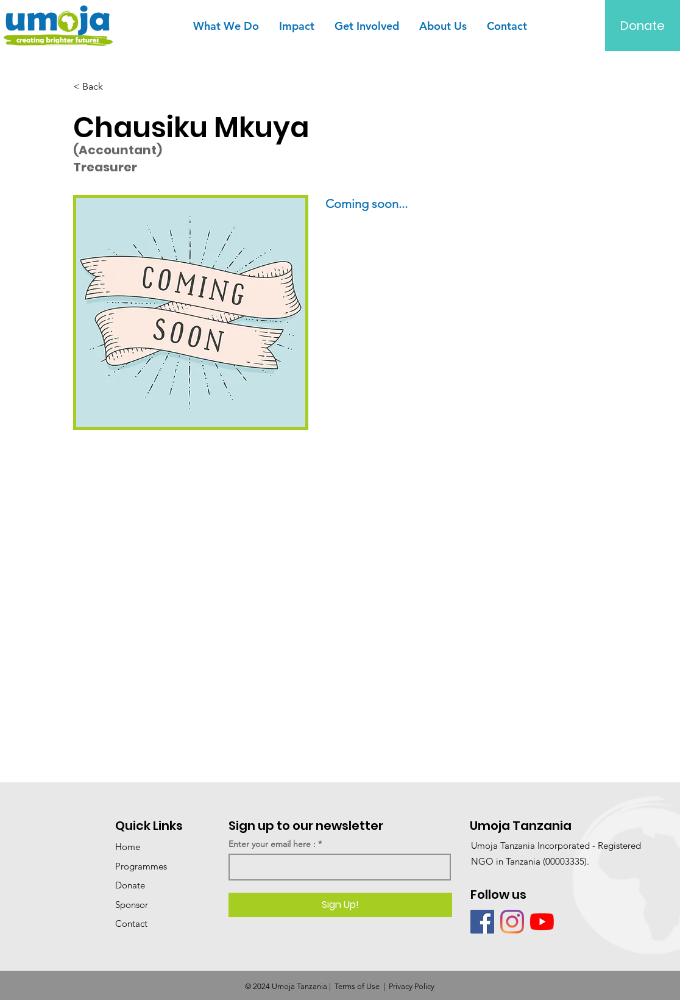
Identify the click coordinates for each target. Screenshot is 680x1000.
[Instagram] (512, 922)
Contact (131, 923)
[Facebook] (482, 922)
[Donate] (642, 25)
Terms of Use (357, 986)
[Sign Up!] (340, 905)
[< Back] (113, 86)
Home (127, 846)
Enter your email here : (272, 844)
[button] (226, 25)
